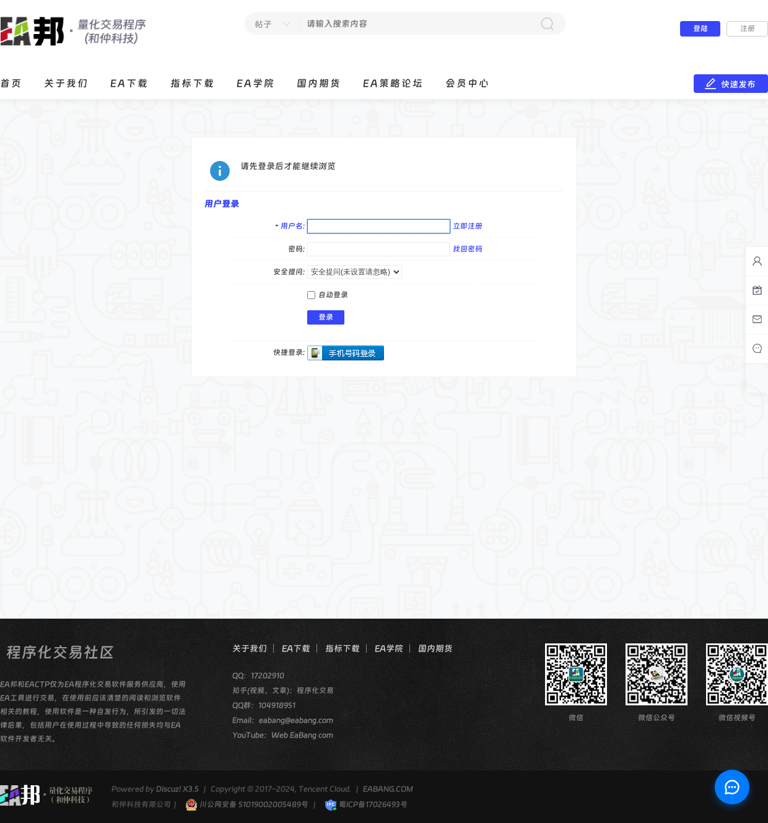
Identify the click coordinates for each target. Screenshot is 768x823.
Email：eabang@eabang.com (282, 720)
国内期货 (319, 83)
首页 (11, 83)
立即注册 (467, 226)
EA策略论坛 (393, 83)
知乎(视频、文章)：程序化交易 (283, 690)
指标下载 (192, 83)
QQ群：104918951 (263, 705)
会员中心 (467, 83)
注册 (747, 28)
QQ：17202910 (258, 675)
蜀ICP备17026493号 (366, 804)
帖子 (263, 24)
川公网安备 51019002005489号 (246, 804)
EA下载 (129, 83)
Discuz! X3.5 (177, 789)
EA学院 (256, 83)
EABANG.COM (388, 789)
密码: (296, 249)
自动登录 (327, 294)
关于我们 (66, 83)
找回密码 (467, 249)
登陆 (700, 28)
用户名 (292, 226)
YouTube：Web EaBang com (282, 735)
